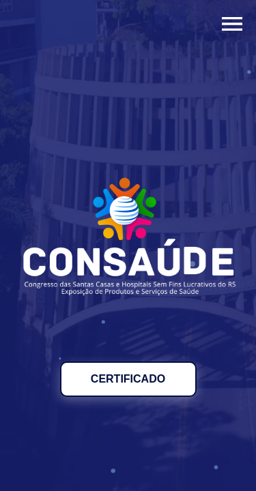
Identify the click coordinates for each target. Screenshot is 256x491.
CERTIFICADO (128, 379)
